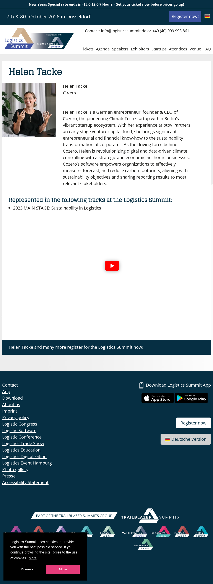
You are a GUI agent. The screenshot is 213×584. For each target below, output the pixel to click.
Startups (159, 49)
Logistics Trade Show (23, 443)
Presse (9, 476)
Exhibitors (140, 49)
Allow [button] (63, 569)
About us (11, 404)
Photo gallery (15, 469)
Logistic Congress (19, 424)
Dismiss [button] (27, 569)
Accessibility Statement (25, 482)
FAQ (207, 49)
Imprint (9, 411)
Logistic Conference (22, 437)
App (6, 391)
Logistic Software (19, 430)
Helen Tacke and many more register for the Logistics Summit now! (76, 347)
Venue (195, 49)
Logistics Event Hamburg (27, 463)
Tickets (87, 49)
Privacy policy (15, 417)
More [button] (32, 558)
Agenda (103, 49)
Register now (193, 423)
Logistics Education (21, 450)
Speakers (120, 49)
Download (12, 398)
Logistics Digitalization (24, 456)
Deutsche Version (185, 439)
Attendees (178, 49)
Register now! (185, 16)
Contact (10, 385)
